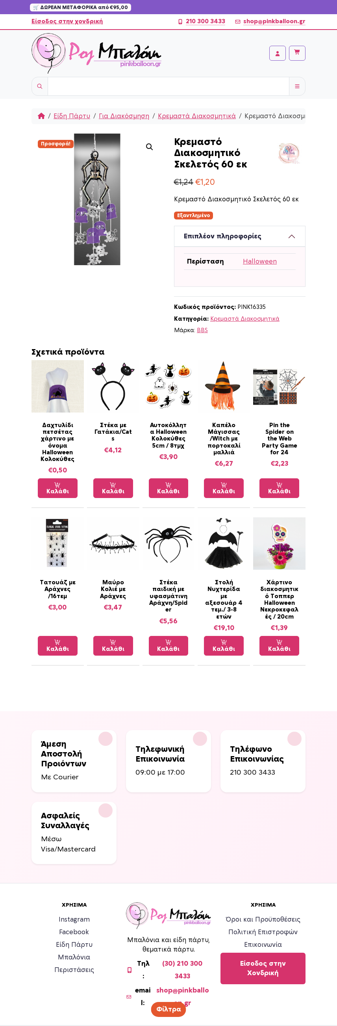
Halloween (260, 261)
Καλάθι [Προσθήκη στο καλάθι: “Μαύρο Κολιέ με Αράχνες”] (113, 645)
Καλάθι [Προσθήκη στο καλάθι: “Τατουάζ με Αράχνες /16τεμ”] (57, 645)
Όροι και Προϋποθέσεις (263, 919)
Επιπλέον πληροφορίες (222, 236)
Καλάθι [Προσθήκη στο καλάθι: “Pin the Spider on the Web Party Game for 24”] (279, 488)
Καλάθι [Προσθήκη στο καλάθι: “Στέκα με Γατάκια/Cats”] (113, 488)
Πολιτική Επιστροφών (263, 932)
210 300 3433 (201, 22)
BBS (202, 330)
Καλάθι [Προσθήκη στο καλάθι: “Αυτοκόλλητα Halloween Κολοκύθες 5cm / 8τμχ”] (168, 488)
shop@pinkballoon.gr (270, 22)
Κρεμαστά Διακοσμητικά (197, 116)
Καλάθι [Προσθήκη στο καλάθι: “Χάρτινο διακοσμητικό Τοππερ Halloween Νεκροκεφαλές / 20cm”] (279, 645)
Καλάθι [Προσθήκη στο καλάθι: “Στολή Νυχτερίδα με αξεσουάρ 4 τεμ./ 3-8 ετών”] (224, 645)
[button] (150, 147)
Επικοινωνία (263, 945)
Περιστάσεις (74, 970)
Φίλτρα (168, 1009)
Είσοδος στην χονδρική (67, 21)
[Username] (168, 86)
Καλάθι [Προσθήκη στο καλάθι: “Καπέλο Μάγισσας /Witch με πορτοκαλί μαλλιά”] (224, 488)
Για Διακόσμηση (124, 116)
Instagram (74, 919)
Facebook (74, 932)
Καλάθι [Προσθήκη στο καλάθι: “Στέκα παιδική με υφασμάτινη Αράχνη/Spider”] (168, 645)
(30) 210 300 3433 (182, 970)
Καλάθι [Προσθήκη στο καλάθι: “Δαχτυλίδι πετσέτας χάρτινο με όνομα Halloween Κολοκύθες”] (57, 488)
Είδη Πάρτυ (72, 116)
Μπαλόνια (74, 957)
